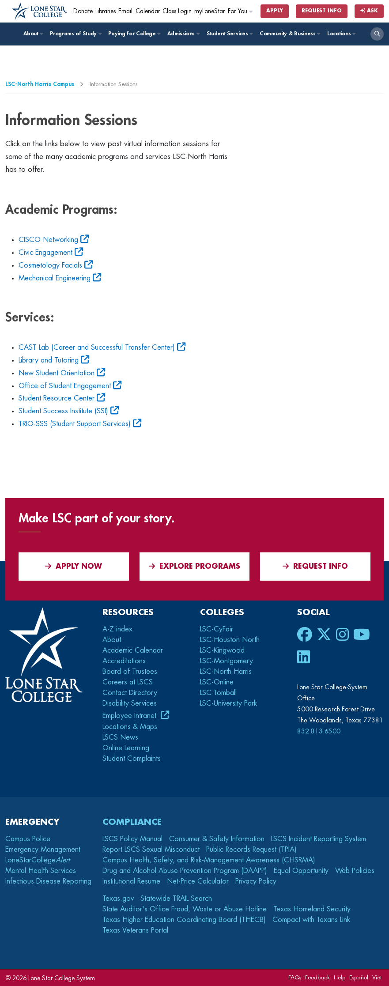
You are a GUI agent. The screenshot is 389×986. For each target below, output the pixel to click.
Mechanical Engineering (55, 278)
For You (240, 11)
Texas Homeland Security (312, 909)
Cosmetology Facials (50, 265)
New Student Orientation (56, 373)
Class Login (177, 11)
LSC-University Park (228, 703)
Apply (274, 10)
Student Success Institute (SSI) (63, 411)
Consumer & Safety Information (216, 838)
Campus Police (27, 838)
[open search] (377, 34)
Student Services (229, 33)
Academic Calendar (132, 650)
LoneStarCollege (37, 860)
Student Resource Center (56, 398)
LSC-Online (217, 682)
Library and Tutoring (49, 360)
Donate (83, 11)
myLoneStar (209, 11)
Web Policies (354, 870)
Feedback (317, 977)
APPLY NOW (73, 566)
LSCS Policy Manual (132, 838)
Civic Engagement (45, 252)
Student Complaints (131, 758)
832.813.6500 (318, 731)
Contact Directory (129, 692)
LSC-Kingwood (222, 650)
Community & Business (290, 33)
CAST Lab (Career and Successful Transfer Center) (97, 347)
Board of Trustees (129, 671)
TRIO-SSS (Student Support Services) (75, 423)
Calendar (148, 11)
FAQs (294, 977)
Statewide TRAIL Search (176, 898)
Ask (369, 10)
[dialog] (362, 959)
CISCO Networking (48, 239)
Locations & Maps (129, 726)
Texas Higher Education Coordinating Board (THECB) (184, 919)
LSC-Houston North (230, 639)
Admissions (183, 33)
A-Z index (117, 629)
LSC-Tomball (218, 692)
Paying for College (134, 33)
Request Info (322, 10)
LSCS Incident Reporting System (318, 838)
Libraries (105, 11)
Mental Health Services (40, 870)
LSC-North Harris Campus (39, 84)
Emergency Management (42, 849)
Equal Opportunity (301, 870)
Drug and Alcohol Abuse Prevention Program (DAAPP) (184, 870)
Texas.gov (118, 898)
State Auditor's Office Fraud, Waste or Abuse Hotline (184, 909)
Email (125, 11)
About (32, 33)
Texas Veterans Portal (135, 930)
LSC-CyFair (216, 629)
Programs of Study (75, 33)
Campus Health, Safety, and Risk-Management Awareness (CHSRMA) (208, 860)
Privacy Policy (255, 881)
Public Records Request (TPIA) (251, 849)
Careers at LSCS (127, 682)
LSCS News (120, 737)
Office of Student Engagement (65, 385)
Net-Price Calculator (198, 881)
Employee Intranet (130, 715)
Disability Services (129, 703)
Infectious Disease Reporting (48, 881)
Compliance (132, 822)
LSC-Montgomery (226, 661)
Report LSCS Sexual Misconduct (151, 849)
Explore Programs (194, 566)
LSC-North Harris (226, 671)
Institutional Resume (131, 881)
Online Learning (125, 748)
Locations (341, 33)
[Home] (39, 11)
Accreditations (124, 661)
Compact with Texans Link (311, 919)
